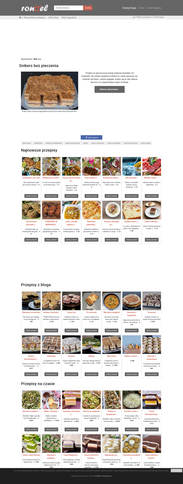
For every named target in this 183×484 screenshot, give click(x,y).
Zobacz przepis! (31, 196)
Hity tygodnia (69, 17)
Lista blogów (154, 7)
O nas (141, 7)
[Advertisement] (91, 40)
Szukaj (88, 8)
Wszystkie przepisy (34, 17)
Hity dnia (53, 17)
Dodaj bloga (129, 7)
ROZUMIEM (176, 470)
